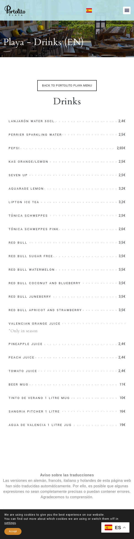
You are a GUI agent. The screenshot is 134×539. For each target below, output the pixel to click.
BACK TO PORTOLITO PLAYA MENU (67, 86)
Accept (13, 531)
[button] (127, 10)
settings (10, 523)
